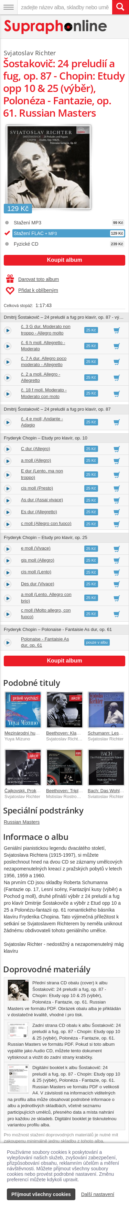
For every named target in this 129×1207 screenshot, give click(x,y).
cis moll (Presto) (37, 488)
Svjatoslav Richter (30, 53)
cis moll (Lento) (36, 571)
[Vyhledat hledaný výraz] (120, 7)
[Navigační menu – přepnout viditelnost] (8, 7)
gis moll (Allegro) (37, 560)
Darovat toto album (32, 279)
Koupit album (64, 260)
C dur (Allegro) (35, 448)
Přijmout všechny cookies (41, 1194)
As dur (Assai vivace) (42, 499)
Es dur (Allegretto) (39, 511)
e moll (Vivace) (36, 548)
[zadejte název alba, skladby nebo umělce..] (64, 7)
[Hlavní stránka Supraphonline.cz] (56, 27)
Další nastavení (98, 1194)
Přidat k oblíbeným (32, 291)
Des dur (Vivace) (37, 583)
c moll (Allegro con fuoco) (46, 523)
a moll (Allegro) (36, 460)
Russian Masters (22, 822)
